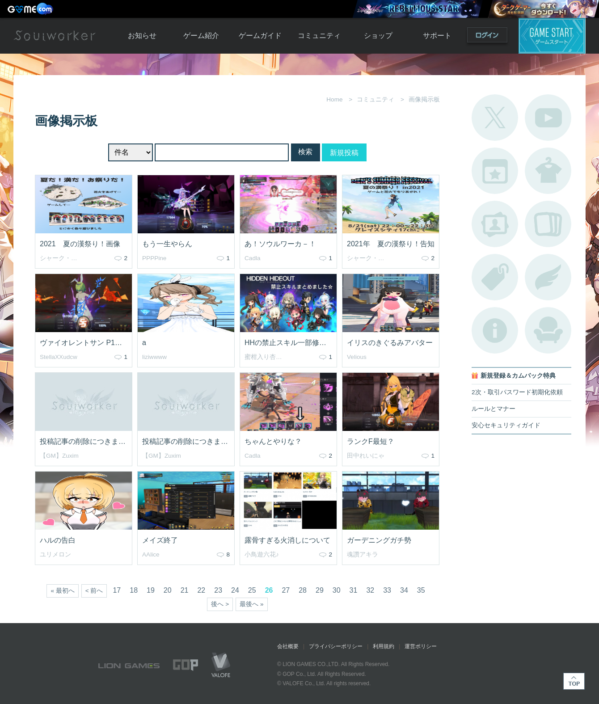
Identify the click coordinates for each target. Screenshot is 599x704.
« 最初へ (62, 590)
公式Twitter (495, 117)
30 (337, 590)
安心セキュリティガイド (506, 425)
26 (269, 590)
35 (421, 590)
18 (134, 590)
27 (286, 590)
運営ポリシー (421, 646)
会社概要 (288, 646)
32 (370, 590)
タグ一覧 (495, 277)
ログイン (487, 37)
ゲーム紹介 (201, 35)
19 (151, 590)
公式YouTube (548, 117)
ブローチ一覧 (548, 277)
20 (168, 590)
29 (320, 590)
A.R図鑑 (548, 224)
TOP (574, 681)
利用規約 (383, 646)
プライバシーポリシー (336, 646)
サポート (437, 35)
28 (303, 590)
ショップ (378, 35)
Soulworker (54, 36)
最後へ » (251, 604)
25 (252, 590)
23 (218, 590)
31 (354, 590)
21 (185, 590)
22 (201, 590)
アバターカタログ (548, 171)
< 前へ (94, 590)
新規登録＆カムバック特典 (518, 375)
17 (117, 590)
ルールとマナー (493, 408)
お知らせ (142, 35)
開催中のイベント (495, 171)
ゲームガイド (260, 35)
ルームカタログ (548, 330)
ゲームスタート (552, 36)
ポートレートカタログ (495, 224)
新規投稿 (344, 152)
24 (235, 590)
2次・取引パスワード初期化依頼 (517, 392)
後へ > (220, 604)
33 (387, 590)
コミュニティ (319, 35)
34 (404, 590)
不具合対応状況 (495, 330)
